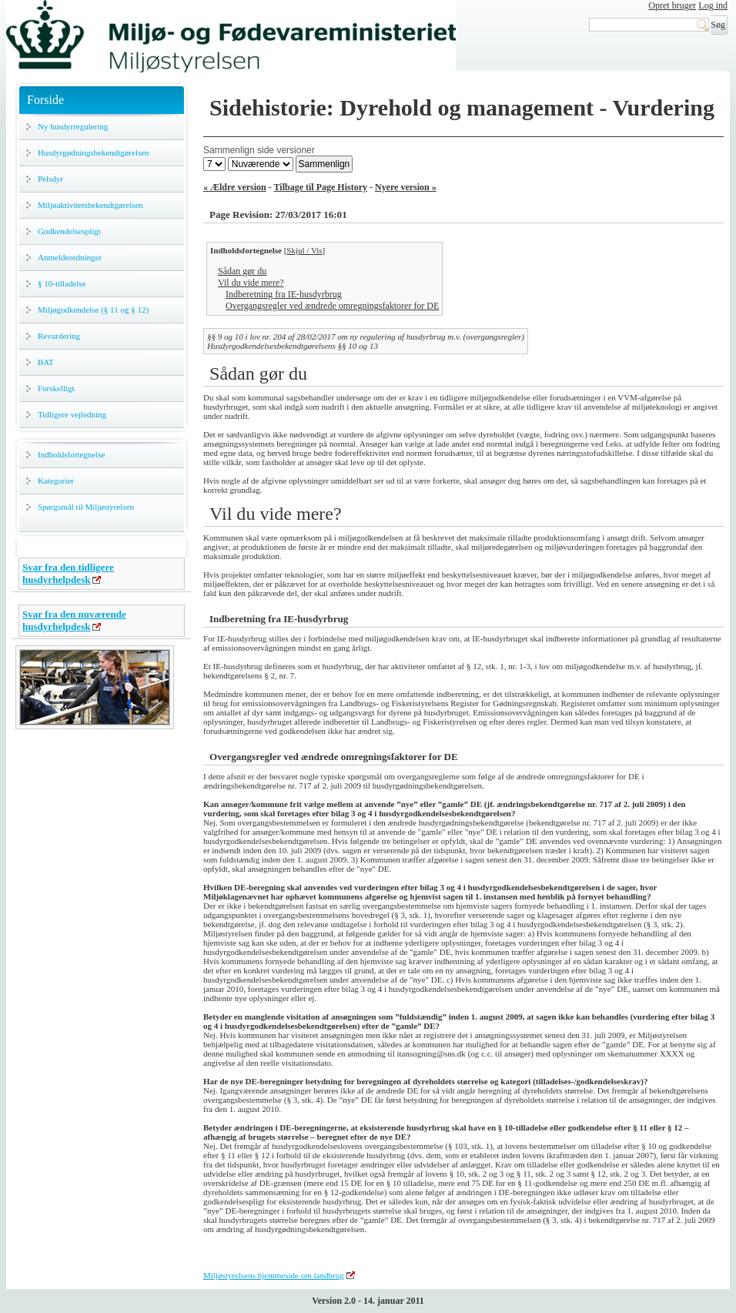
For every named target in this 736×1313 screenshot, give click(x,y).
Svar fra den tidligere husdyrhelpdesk (68, 573)
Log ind (713, 5)
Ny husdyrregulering (73, 126)
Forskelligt (56, 388)
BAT (46, 362)
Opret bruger (672, 5)
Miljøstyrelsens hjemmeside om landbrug (273, 1275)
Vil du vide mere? (251, 282)
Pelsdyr (50, 178)
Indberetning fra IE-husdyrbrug (284, 294)
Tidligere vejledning (72, 414)
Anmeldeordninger (70, 257)
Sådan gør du (242, 271)
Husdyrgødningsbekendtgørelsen (93, 152)
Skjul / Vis (304, 250)
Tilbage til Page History (320, 187)
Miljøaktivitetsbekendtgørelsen (90, 204)
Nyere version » (406, 187)
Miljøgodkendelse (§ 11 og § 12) (93, 309)
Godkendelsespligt (69, 231)
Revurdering (59, 335)
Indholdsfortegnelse (71, 454)
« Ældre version (234, 187)
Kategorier (56, 480)
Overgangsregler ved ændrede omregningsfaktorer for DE (332, 305)
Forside (45, 99)
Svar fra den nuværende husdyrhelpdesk (74, 620)
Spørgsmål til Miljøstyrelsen (86, 506)
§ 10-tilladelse (62, 283)
